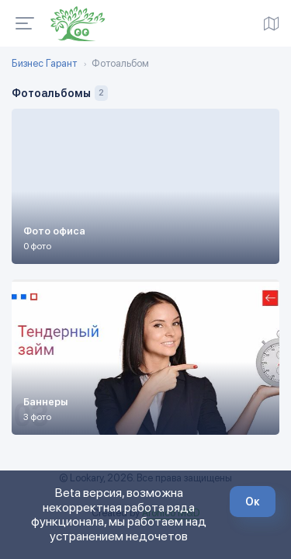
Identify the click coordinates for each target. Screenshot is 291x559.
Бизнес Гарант (44, 63)
